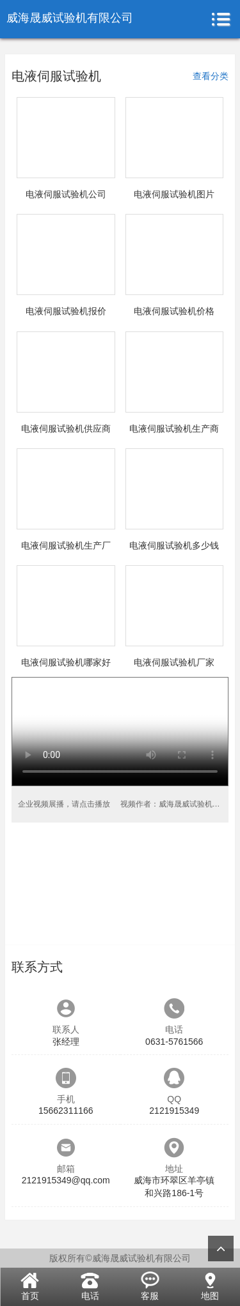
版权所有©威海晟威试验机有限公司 (119, 1258)
